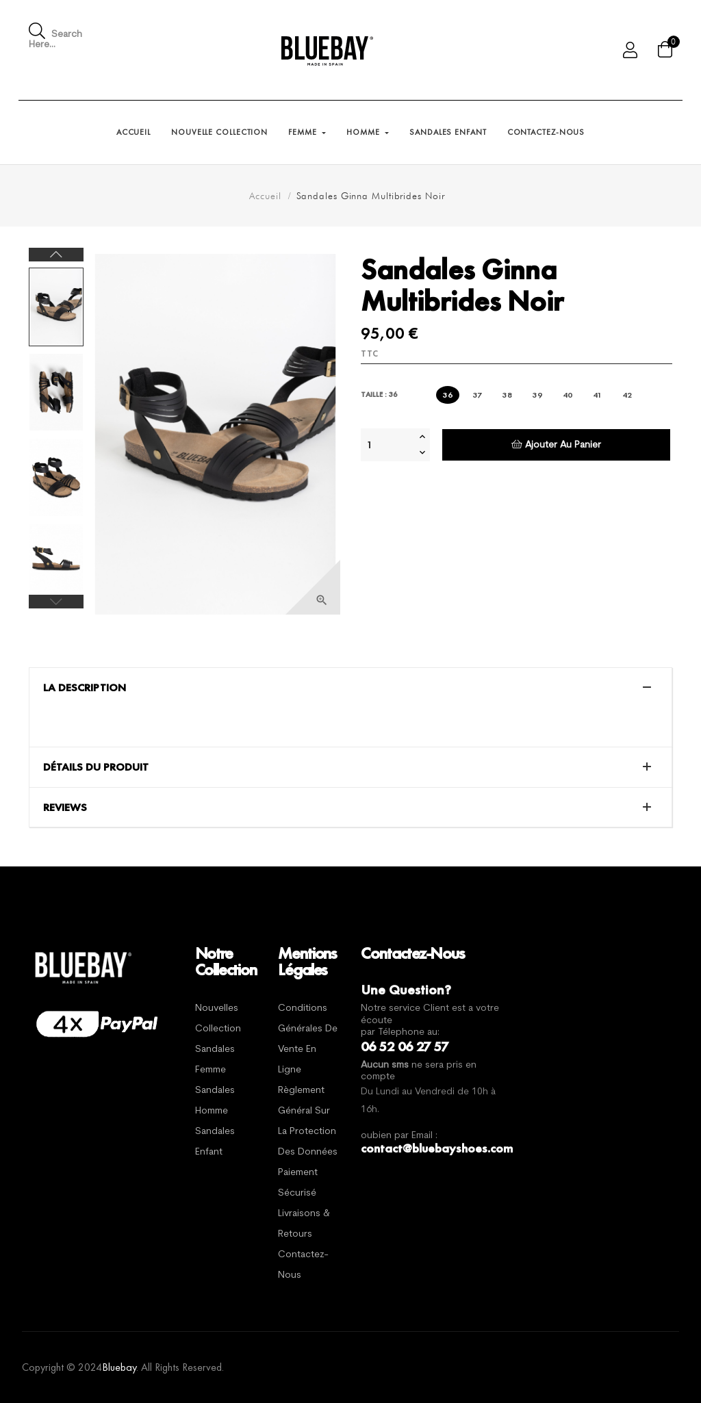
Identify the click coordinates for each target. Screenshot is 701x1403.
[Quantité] (388, 444)
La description (84, 688)
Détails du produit (96, 767)
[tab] (350, 688)
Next (56, 254)
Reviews (65, 807)
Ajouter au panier (556, 444)
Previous (56, 601)
